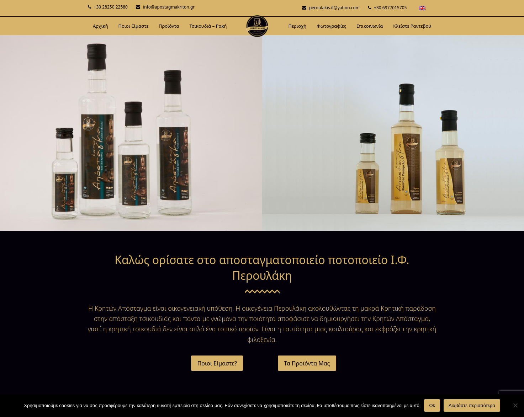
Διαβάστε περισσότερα (472, 405)
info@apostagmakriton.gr (169, 7)
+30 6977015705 (390, 8)
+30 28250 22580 (111, 7)
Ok (432, 405)
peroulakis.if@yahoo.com (334, 8)
